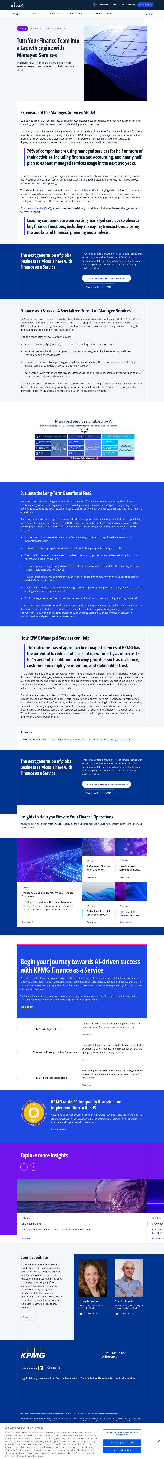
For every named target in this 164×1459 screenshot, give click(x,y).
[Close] (159, 1440)
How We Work (76, 13)
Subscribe (131, 5)
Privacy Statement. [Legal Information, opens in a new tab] (34, 1456)
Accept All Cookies (122, 1450)
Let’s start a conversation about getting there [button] (105, 278)
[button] (95, 5)
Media (121, 5)
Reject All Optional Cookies (122, 1442)
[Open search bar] (148, 14)
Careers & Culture (103, 13)
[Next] (33, 1167)
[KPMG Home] (17, 5)
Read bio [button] (90, 1313)
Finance (36, 28)
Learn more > (59, 1129)
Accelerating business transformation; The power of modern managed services (88, 739)
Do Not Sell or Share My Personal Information (108, 1378)
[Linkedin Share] (40, 1368)
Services (35, 13)
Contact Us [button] (27, 1317)
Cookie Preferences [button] (67, 1378)
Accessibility (46, 1378)
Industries (54, 13)
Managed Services (55, 28)
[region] (82, 1441)
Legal (24, 1378)
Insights (17, 13)
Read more (86, 1035)
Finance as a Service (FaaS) (36, 208)
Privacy (33, 1378)
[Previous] (24, 1167)
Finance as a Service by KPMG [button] (98, 287)
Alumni (113, 5)
